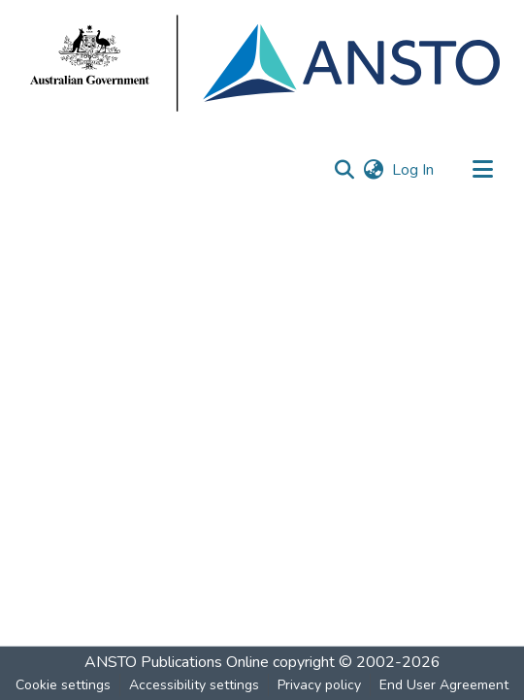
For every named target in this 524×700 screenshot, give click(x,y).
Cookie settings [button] (63, 685)
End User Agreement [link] (443, 685)
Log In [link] (414, 170)
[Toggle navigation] (482, 169)
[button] (344, 170)
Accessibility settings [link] (194, 685)
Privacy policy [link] (319, 685)
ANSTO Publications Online (176, 662)
